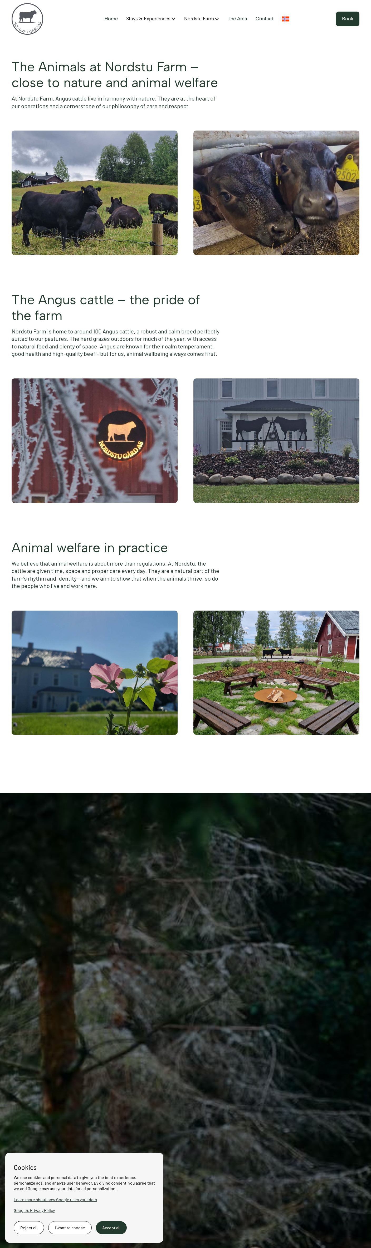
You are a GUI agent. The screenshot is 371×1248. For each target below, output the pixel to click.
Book (347, 19)
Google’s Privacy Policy (34, 1210)
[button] (151, 19)
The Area (237, 19)
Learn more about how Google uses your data (55, 1199)
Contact (264, 19)
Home (111, 19)
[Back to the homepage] (27, 19)
